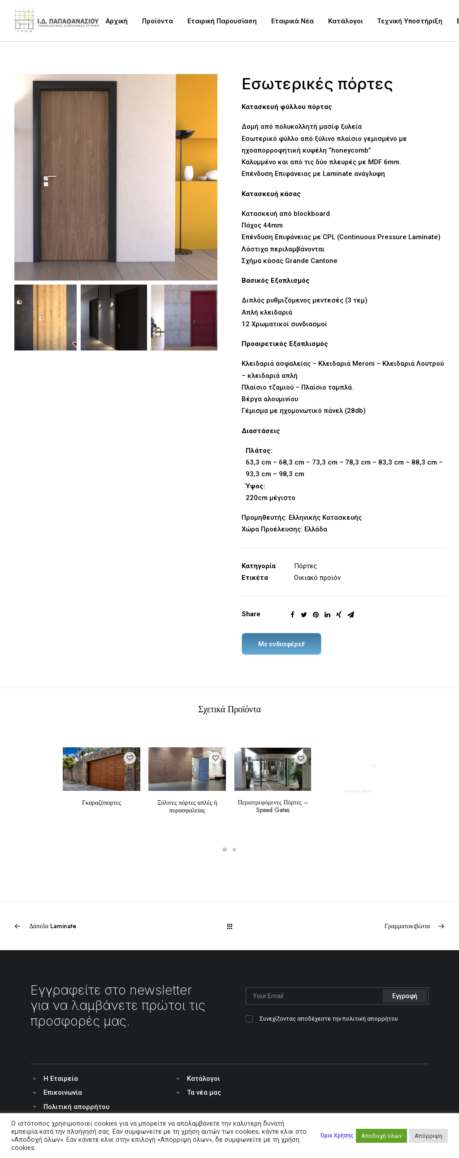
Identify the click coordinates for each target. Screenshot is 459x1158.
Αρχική (117, 21)
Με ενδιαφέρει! (281, 644)
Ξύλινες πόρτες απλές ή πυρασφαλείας (187, 794)
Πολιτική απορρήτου (76, 1107)
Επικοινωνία (62, 1092)
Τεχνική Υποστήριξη (409, 21)
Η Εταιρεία (60, 1079)
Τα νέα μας (204, 1092)
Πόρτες (305, 566)
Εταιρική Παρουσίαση (222, 21)
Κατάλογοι (345, 21)
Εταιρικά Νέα (292, 21)
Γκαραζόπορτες (101, 796)
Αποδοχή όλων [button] (381, 1135)
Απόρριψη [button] (428, 1135)
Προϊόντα (157, 21)
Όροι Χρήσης (337, 1135)
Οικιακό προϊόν (317, 578)
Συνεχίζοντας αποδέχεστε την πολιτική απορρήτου (329, 1018)
